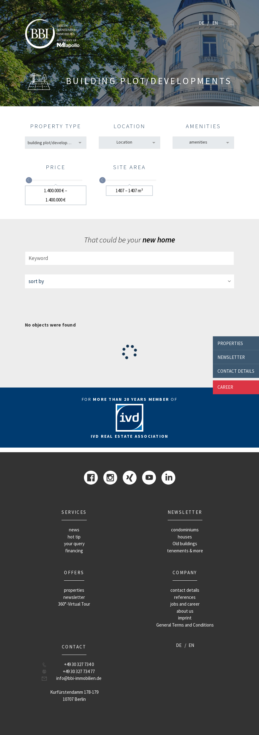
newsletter (231, 357)
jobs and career (185, 604)
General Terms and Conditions (185, 625)
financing (74, 551)
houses (185, 537)
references (185, 597)
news (74, 530)
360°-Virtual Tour (74, 604)
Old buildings (185, 543)
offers (74, 572)
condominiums (185, 530)
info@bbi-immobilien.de (79, 678)
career (225, 387)
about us (185, 611)
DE (201, 23)
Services (74, 512)
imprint (185, 618)
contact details (235, 371)
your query (74, 543)
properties (230, 343)
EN (215, 23)
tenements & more (185, 551)
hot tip (74, 537)
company (185, 572)
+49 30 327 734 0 (79, 664)
